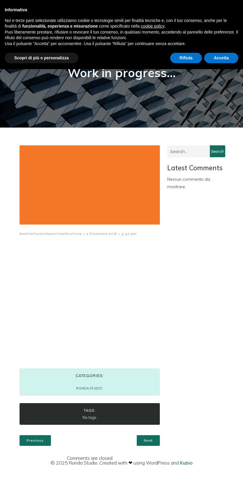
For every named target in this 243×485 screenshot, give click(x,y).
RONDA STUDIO (89, 388)
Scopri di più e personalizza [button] (41, 57)
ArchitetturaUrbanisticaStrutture (51, 234)
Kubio (186, 463)
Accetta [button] (221, 57)
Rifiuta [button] (186, 57)
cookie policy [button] (152, 26)
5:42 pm (129, 234)
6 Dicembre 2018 (102, 234)
